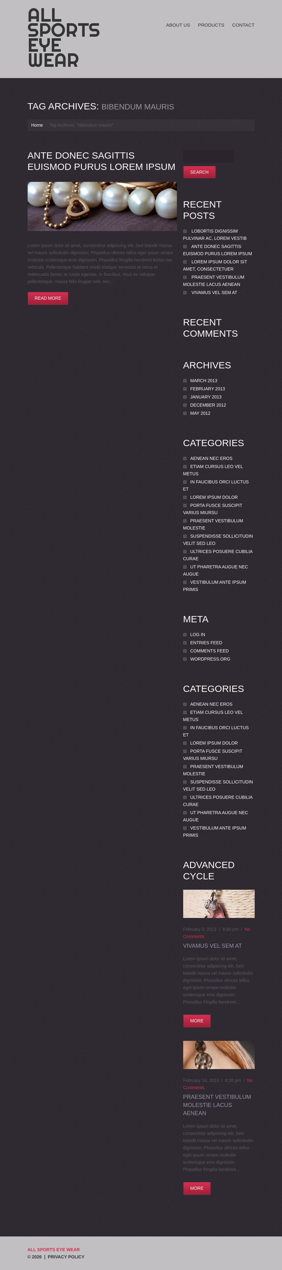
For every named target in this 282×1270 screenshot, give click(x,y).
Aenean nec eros (211, 458)
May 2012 (200, 413)
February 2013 (207, 388)
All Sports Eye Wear (64, 37)
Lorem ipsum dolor (214, 497)
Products (211, 25)
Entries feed (206, 642)
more (197, 1020)
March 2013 (203, 380)
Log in (197, 634)
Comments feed (209, 650)
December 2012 (208, 405)
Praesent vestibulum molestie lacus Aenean (217, 1105)
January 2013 (206, 396)
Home (37, 125)
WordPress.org (210, 658)
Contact (243, 25)
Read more (48, 298)
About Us (178, 25)
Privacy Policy (66, 1256)
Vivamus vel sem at (214, 292)
